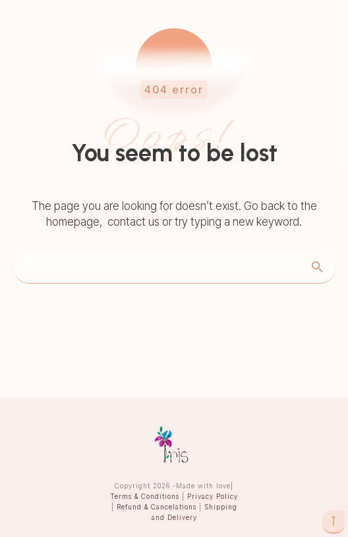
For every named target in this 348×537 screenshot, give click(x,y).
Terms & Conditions (144, 496)
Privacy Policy (212, 496)
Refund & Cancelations (156, 507)
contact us (133, 221)
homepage (73, 221)
